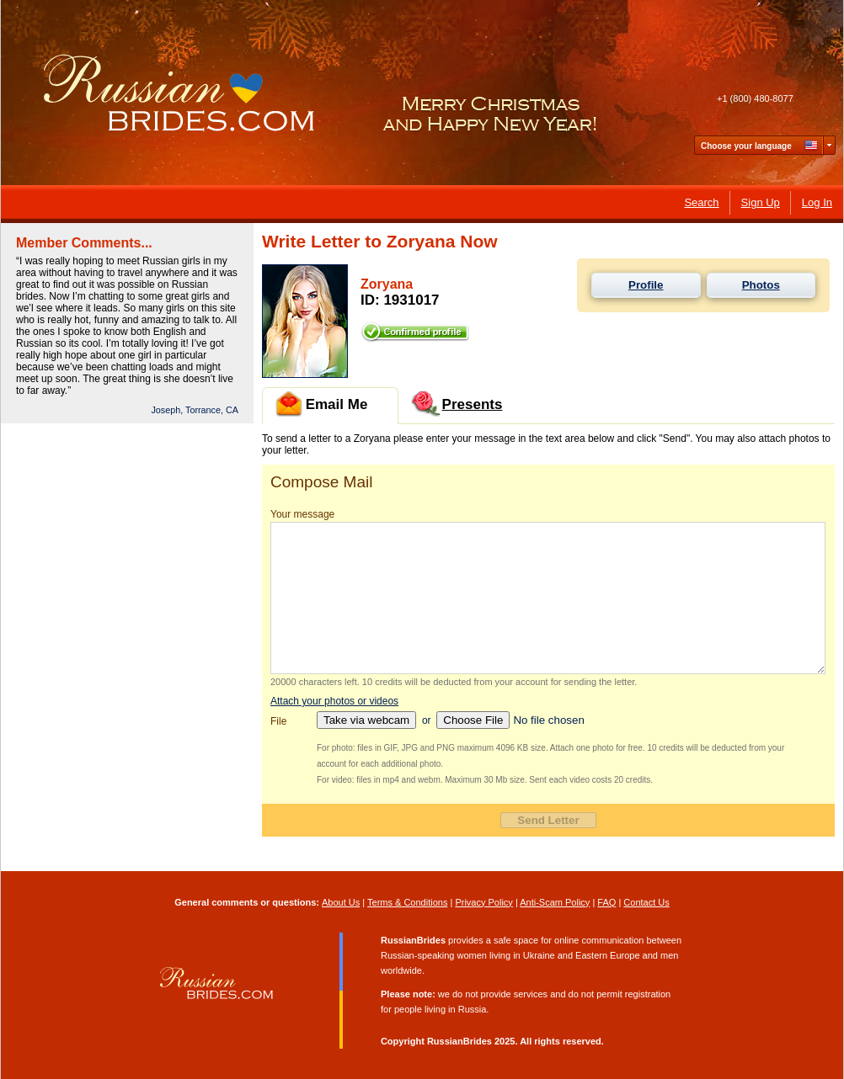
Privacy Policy (483, 902)
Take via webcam (366, 720)
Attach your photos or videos (334, 701)
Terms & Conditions (407, 902)
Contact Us (646, 902)
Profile (645, 285)
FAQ (606, 902)
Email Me (321, 403)
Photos (761, 285)
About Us (341, 902)
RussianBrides (459, 1041)
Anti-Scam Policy (555, 902)
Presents (456, 403)
